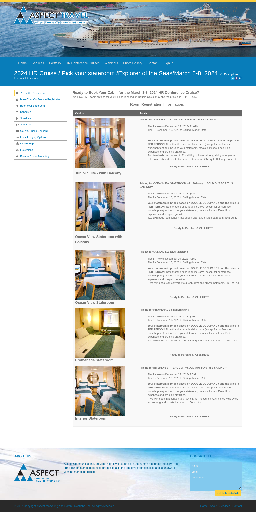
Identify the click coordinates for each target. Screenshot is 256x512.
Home (22, 63)
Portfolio (55, 63)
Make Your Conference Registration (38, 99)
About (213, 506)
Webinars (111, 63)
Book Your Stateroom (30, 105)
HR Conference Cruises (83, 63)
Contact (152, 63)
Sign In (168, 63)
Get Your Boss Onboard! (31, 130)
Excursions (24, 149)
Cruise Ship (24, 143)
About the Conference (31, 93)
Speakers (23, 118)
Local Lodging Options (30, 137)
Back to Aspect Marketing (32, 156)
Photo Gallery (132, 63)
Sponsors (23, 124)
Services (38, 63)
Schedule (23, 111)
